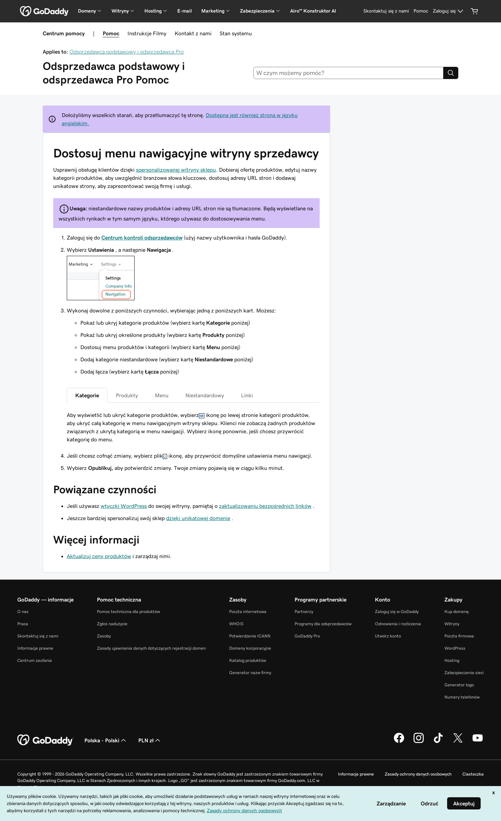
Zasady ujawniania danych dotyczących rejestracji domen (151, 648)
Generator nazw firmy (250, 672)
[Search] (450, 73)
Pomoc (111, 33)
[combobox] (348, 73)
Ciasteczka (473, 774)
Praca (22, 624)
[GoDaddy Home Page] (45, 740)
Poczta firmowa (459, 636)
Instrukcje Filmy (146, 33)
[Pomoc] (421, 11)
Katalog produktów (247, 660)
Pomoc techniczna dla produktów (128, 611)
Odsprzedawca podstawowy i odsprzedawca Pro (126, 51)
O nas (22, 611)
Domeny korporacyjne (250, 648)
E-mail (184, 10)
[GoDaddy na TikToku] (438, 742)
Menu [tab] (161, 395)
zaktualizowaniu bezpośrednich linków (265, 506)
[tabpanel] (193, 427)
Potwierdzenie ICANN (249, 636)
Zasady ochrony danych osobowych (418, 774)
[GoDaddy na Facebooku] (399, 742)
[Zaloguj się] (449, 11)
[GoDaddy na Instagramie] (419, 742)
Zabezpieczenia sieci (464, 672)
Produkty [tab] (127, 395)
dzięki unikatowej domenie (198, 518)
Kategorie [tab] (87, 395)
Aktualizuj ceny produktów (99, 556)
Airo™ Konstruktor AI (313, 10)
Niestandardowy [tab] (204, 395)
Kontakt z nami (193, 33)
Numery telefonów (462, 697)
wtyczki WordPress (124, 506)
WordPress (454, 648)
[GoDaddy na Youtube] (478, 742)
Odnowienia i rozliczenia (398, 624)
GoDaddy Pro (307, 636)
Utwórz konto (388, 636)
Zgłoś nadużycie (112, 624)
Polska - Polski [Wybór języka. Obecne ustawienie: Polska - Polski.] (105, 740)
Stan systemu (236, 33)
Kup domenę (456, 611)
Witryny (451, 624)
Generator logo (459, 685)
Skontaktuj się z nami (37, 636)
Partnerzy (304, 611)
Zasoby (104, 636)
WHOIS (236, 624)
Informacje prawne (35, 648)
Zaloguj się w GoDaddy (397, 611)
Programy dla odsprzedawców (323, 624)
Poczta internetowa (247, 611)
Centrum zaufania (34, 660)
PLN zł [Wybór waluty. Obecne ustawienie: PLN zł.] (150, 740)
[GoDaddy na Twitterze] (458, 742)
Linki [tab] (247, 395)
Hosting (451, 660)
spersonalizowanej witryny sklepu (176, 169)
